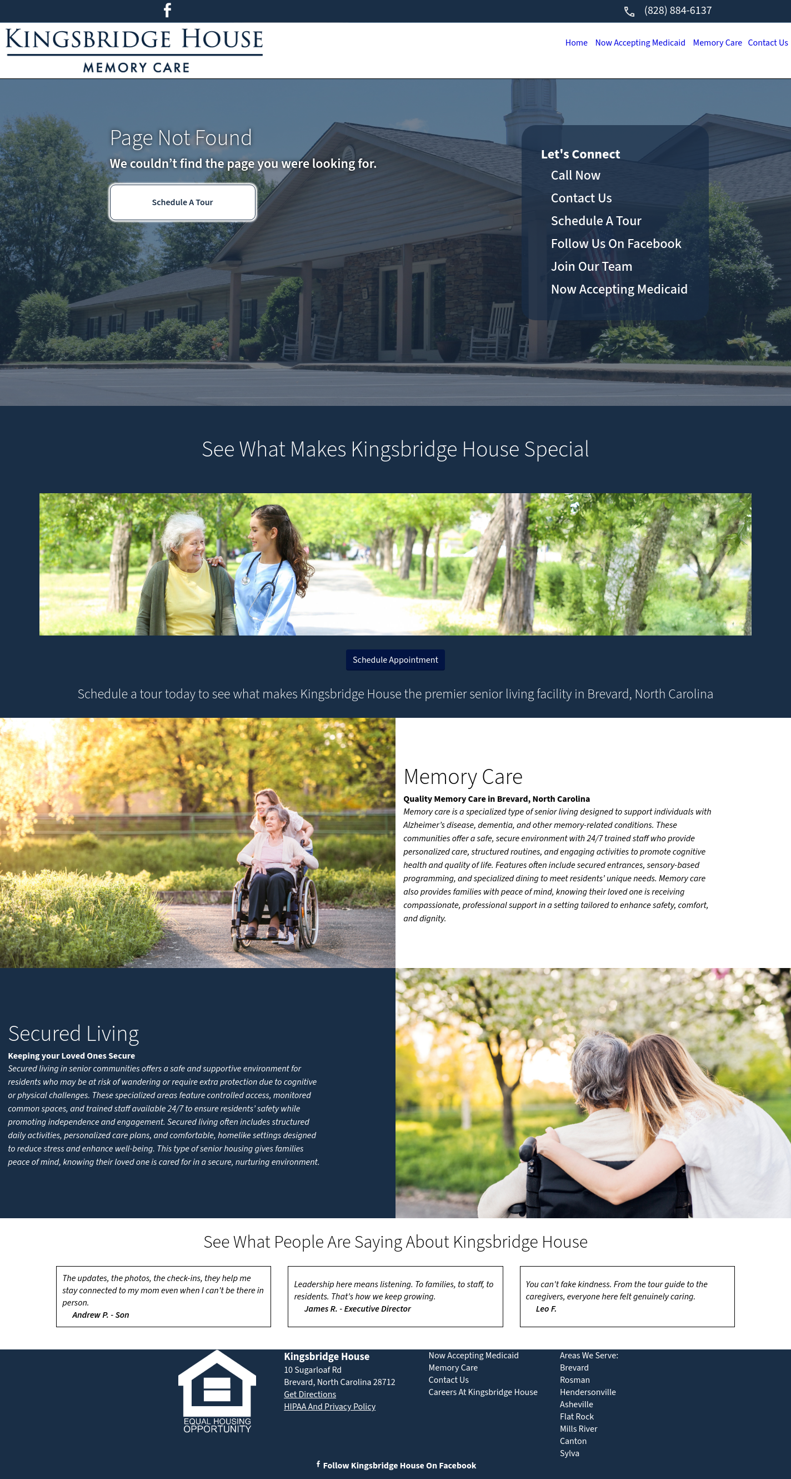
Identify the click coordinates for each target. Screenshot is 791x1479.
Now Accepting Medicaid (631, 43)
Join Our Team (592, 266)
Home (564, 43)
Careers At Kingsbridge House (483, 1392)
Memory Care (713, 43)
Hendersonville (588, 1392)
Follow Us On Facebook (616, 244)
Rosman (575, 1380)
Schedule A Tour (182, 202)
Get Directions (310, 1394)
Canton (573, 1441)
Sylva (569, 1453)
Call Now (576, 175)
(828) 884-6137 (667, 10)
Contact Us (766, 43)
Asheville (576, 1404)
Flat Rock (577, 1417)
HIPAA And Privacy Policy (330, 1407)
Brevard (574, 1368)
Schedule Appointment (395, 660)
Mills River (579, 1429)
